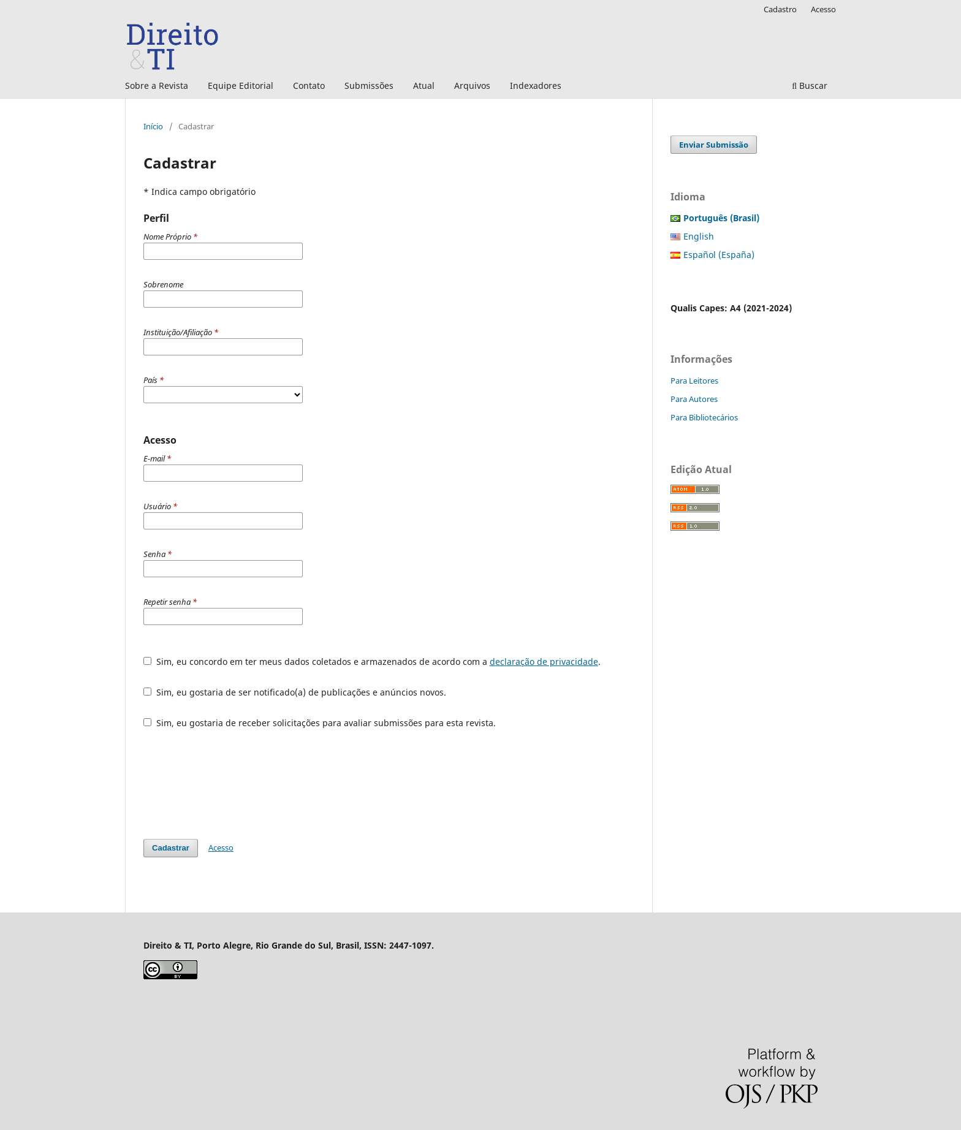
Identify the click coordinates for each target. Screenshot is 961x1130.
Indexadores (535, 85)
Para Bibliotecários (704, 417)
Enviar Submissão (713, 144)
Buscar (809, 85)
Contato (309, 85)
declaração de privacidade (544, 661)
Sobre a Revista (156, 85)
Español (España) (718, 254)
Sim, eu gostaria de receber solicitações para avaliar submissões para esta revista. (319, 723)
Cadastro (780, 9)
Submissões (368, 85)
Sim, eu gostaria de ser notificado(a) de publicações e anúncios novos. (294, 692)
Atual (424, 85)
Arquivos (472, 85)
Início (153, 126)
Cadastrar (170, 847)
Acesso (823, 9)
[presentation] (236, 784)
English (698, 236)
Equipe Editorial (240, 85)
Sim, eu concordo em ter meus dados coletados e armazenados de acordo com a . (372, 661)
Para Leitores (694, 380)
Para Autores (694, 398)
